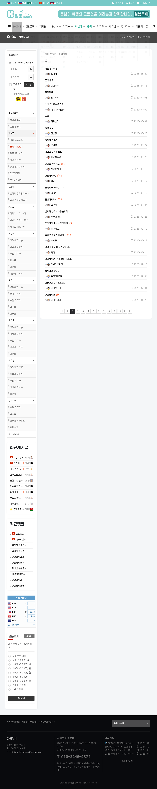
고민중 (52, 205)
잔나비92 (53, 228)
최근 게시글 (142, 26)
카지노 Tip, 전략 (17, 227)
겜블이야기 (15, 173)
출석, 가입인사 (16, 146)
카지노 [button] (11, 207)
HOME (17, 26)
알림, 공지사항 (16, 140)
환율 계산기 (21, 597)
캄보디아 (58, 3)
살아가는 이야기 (17, 166)
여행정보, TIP (16, 367)
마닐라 (14, 3)
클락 (24, 3)
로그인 (130, 3)
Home (123, 37)
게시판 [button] (11, 133)
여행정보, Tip (16, 240)
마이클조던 (54, 288)
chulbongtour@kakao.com (28, 752)
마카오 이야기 (16, 334)
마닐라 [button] (11, 233)
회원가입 (117, 3)
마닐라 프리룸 (16, 273)
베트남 (46, 3)
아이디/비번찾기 (26, 62)
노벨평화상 (54, 216)
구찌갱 (52, 145)
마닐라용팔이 (55, 264)
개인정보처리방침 (29, 721)
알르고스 (53, 97)
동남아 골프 (15, 126)
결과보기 (29, 636)
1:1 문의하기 (127, 761)
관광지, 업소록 (16, 387)
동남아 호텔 (15, 120)
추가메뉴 (142, 3)
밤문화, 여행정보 (17, 420)
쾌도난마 (53, 121)
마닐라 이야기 (16, 247)
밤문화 (13, 267)
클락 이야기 (15, 293)
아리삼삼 (53, 86)
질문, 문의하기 (16, 153)
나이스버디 (54, 300)
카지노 (67, 26)
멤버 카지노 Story (18, 200)
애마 (51, 181)
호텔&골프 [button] (13, 113)
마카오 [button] (11, 320)
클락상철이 (54, 169)
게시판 (43, 26)
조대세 (52, 74)
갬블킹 (52, 133)
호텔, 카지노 (15, 253)
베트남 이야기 (16, 374)
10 (119, 310)
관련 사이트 (131, 723)
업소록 (13, 260)
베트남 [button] (11, 360)
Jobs (51, 193)
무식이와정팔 (55, 276)
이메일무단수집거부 (47, 721)
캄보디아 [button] (12, 400)
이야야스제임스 (56, 109)
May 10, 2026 (13, 625)
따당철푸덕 (54, 157)
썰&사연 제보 (16, 180)
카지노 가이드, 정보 (19, 220)
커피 (51, 252)
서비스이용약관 (13, 721)
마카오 (34, 3)
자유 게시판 (15, 160)
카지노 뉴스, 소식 (18, 213)
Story (55, 26)
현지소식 (14, 427)
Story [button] (11, 186)
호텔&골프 (29, 26)
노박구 (52, 240)
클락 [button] (10, 280)
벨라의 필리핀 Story (19, 193)
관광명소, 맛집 (16, 347)
